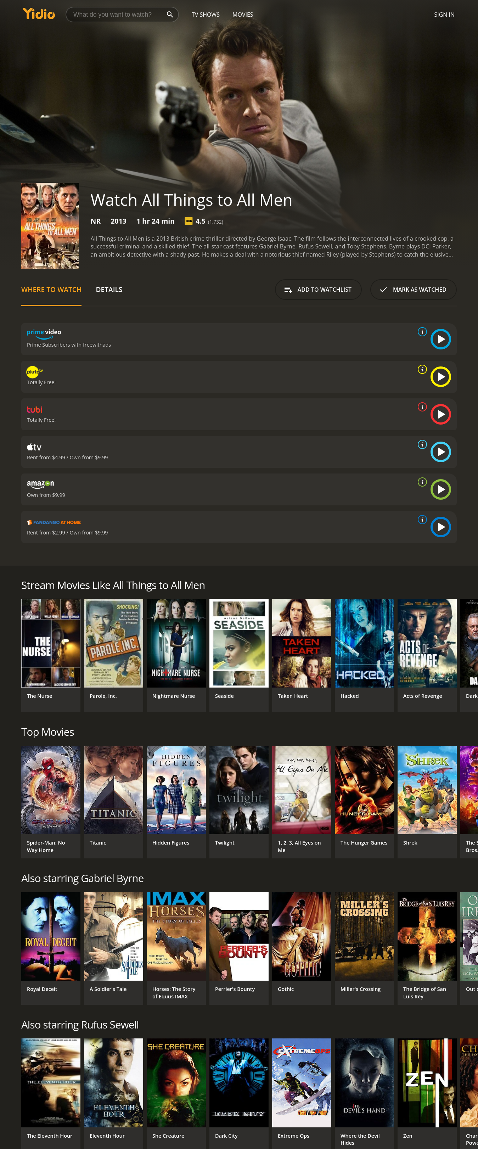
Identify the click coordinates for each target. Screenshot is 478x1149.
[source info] (421, 331)
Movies (242, 14)
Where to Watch (51, 289)
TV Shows (206, 14)
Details (109, 289)
